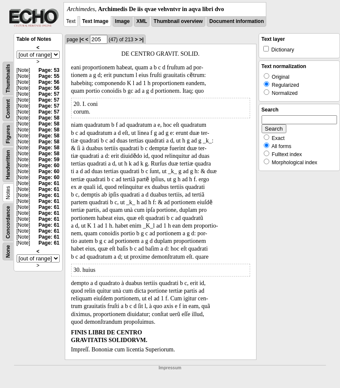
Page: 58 (48, 118)
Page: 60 (48, 165)
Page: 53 (48, 70)
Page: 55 (48, 76)
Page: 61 (48, 183)
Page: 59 (48, 160)
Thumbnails (8, 78)
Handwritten (8, 165)
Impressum (169, 367)
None (8, 251)
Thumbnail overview (178, 21)
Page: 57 (48, 94)
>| (141, 40)
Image (122, 21)
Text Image (95, 21)
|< (82, 40)
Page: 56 (48, 82)
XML (141, 21)
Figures (8, 134)
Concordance (8, 222)
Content (8, 108)
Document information (236, 21)
